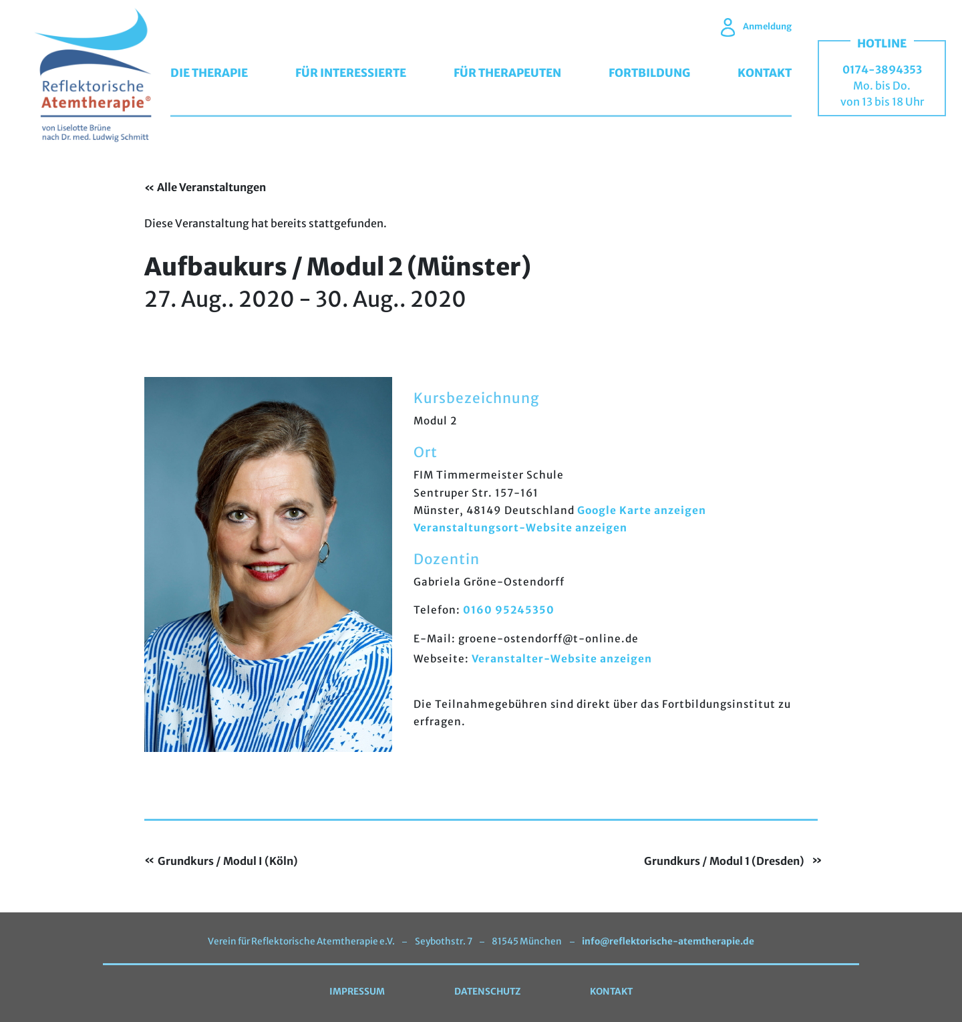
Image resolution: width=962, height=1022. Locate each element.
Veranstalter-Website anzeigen (562, 658)
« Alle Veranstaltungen (205, 187)
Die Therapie (209, 73)
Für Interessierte (350, 73)
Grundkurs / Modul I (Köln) (228, 861)
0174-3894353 (882, 69)
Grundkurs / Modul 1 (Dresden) (724, 861)
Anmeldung (756, 26)
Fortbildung (649, 73)
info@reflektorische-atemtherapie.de (667, 941)
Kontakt (765, 73)
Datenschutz (487, 991)
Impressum (357, 991)
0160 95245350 (508, 610)
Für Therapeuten (507, 73)
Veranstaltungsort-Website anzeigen (520, 527)
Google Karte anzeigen (641, 510)
